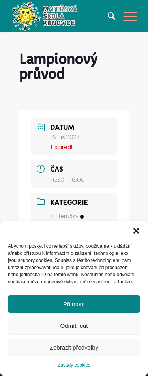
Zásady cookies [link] (74, 365)
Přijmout (74, 304)
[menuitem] (107, 16)
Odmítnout (74, 325)
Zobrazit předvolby (74, 347)
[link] (4, 26)
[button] (136, 231)
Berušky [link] (67, 216)
